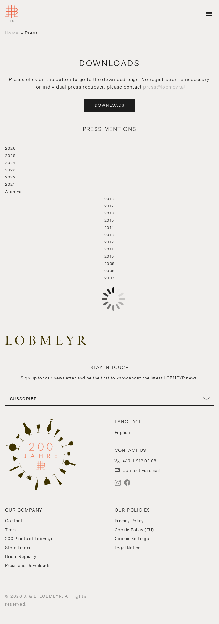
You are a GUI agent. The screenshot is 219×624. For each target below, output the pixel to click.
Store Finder (18, 547)
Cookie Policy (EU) (134, 530)
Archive (13, 191)
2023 (10, 170)
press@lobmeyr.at (164, 87)
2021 (10, 184)
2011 (109, 249)
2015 (109, 220)
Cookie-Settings (132, 538)
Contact (13, 520)
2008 (109, 271)
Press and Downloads (27, 565)
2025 (10, 155)
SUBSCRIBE (109, 398)
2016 (109, 213)
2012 (109, 242)
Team (10, 530)
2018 (109, 199)
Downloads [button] (110, 105)
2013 (109, 235)
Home (11, 32)
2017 (109, 206)
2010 (109, 256)
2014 (109, 227)
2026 (10, 148)
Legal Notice (128, 547)
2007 (109, 278)
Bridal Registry (20, 556)
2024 (10, 163)
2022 (10, 177)
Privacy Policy (129, 520)
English (122, 432)
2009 (109, 263)
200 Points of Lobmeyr (29, 538)
